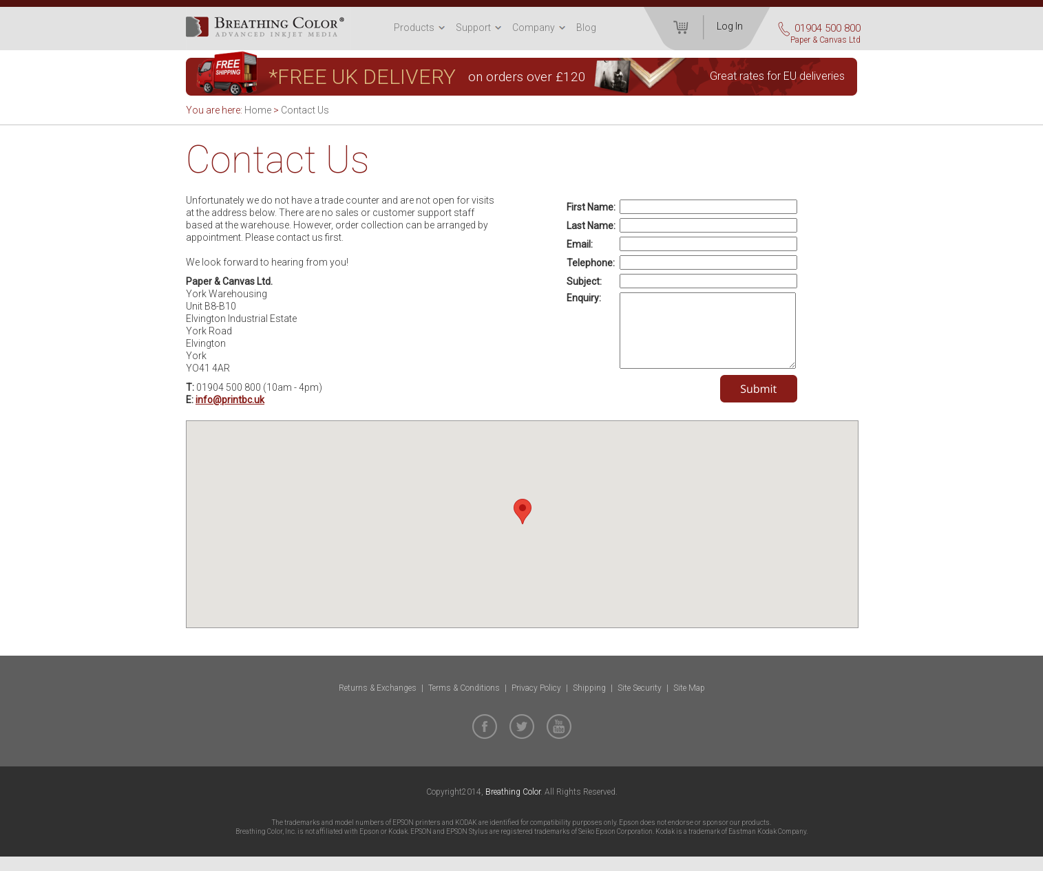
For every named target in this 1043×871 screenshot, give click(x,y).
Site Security (640, 702)
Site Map (689, 702)
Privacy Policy (536, 702)
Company (533, 27)
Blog (586, 27)
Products (414, 27)
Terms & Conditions (464, 702)
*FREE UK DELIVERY (362, 77)
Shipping (589, 702)
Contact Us (305, 110)
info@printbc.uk (230, 399)
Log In (730, 26)
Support (473, 27)
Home (257, 110)
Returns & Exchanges (378, 702)
